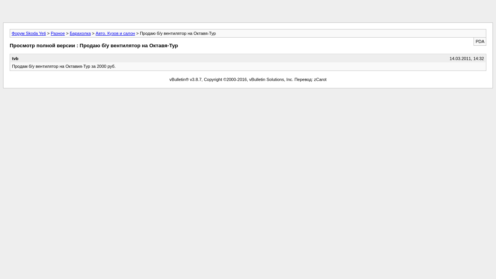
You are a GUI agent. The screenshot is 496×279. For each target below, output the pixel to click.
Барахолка (80, 33)
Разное (58, 33)
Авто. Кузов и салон (115, 33)
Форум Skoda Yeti (29, 33)
